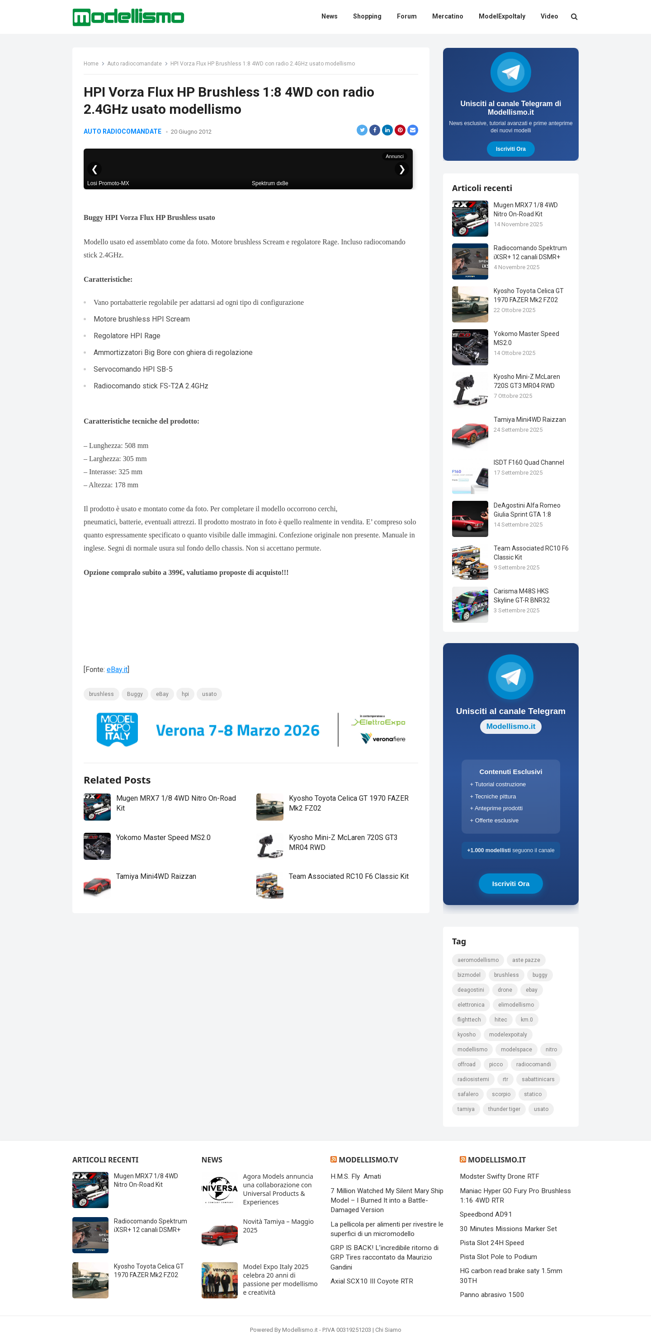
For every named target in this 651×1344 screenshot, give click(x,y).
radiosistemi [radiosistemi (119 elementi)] (473, 1079)
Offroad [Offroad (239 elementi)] (467, 1064)
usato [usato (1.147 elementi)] (541, 1109)
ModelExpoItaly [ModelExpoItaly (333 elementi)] (508, 1034)
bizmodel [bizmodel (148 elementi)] (469, 975)
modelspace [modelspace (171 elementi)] (516, 1049)
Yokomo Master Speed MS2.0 (163, 837)
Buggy (135, 694)
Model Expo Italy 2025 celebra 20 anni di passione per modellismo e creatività (280, 1279)
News (212, 1160)
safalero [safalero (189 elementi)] (468, 1094)
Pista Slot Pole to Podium (498, 1257)
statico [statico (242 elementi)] (533, 1094)
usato (209, 694)
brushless (101, 694)
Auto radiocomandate (134, 64)
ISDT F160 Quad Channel (529, 462)
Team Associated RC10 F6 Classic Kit (349, 876)
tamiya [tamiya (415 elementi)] (466, 1109)
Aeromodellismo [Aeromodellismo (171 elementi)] (478, 960)
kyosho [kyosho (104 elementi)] (467, 1034)
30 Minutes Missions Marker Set (508, 1229)
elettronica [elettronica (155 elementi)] (471, 1005)
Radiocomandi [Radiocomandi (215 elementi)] (533, 1064)
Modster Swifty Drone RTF (499, 1176)
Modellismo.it (497, 1160)
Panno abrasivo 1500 (492, 1295)
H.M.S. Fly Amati (355, 1176)
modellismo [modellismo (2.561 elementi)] (472, 1049)
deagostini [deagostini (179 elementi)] (471, 990)
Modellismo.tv (368, 1160)
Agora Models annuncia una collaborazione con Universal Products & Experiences (278, 1189)
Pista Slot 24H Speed (492, 1243)
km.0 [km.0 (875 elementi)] (527, 1020)
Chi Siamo (388, 1329)
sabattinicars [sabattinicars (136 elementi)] (538, 1079)
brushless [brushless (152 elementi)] (506, 975)
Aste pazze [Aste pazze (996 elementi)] (526, 960)
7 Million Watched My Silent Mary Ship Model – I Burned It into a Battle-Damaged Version (386, 1200)
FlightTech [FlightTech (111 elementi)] (469, 1020)
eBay (162, 694)
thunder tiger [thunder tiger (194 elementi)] (504, 1109)
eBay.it (117, 669)
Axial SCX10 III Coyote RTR (371, 1281)
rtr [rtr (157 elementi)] (505, 1079)
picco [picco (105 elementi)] (496, 1064)
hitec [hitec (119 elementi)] (501, 1020)
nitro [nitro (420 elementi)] (551, 1049)
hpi (185, 694)
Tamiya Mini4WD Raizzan (156, 876)
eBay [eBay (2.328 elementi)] (532, 990)
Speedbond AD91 (486, 1214)
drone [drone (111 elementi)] (505, 990)
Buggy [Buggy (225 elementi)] (540, 975)
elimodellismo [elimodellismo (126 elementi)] (516, 1005)
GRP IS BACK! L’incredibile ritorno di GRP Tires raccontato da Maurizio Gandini (384, 1257)
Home (91, 64)
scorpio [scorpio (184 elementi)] (501, 1094)
